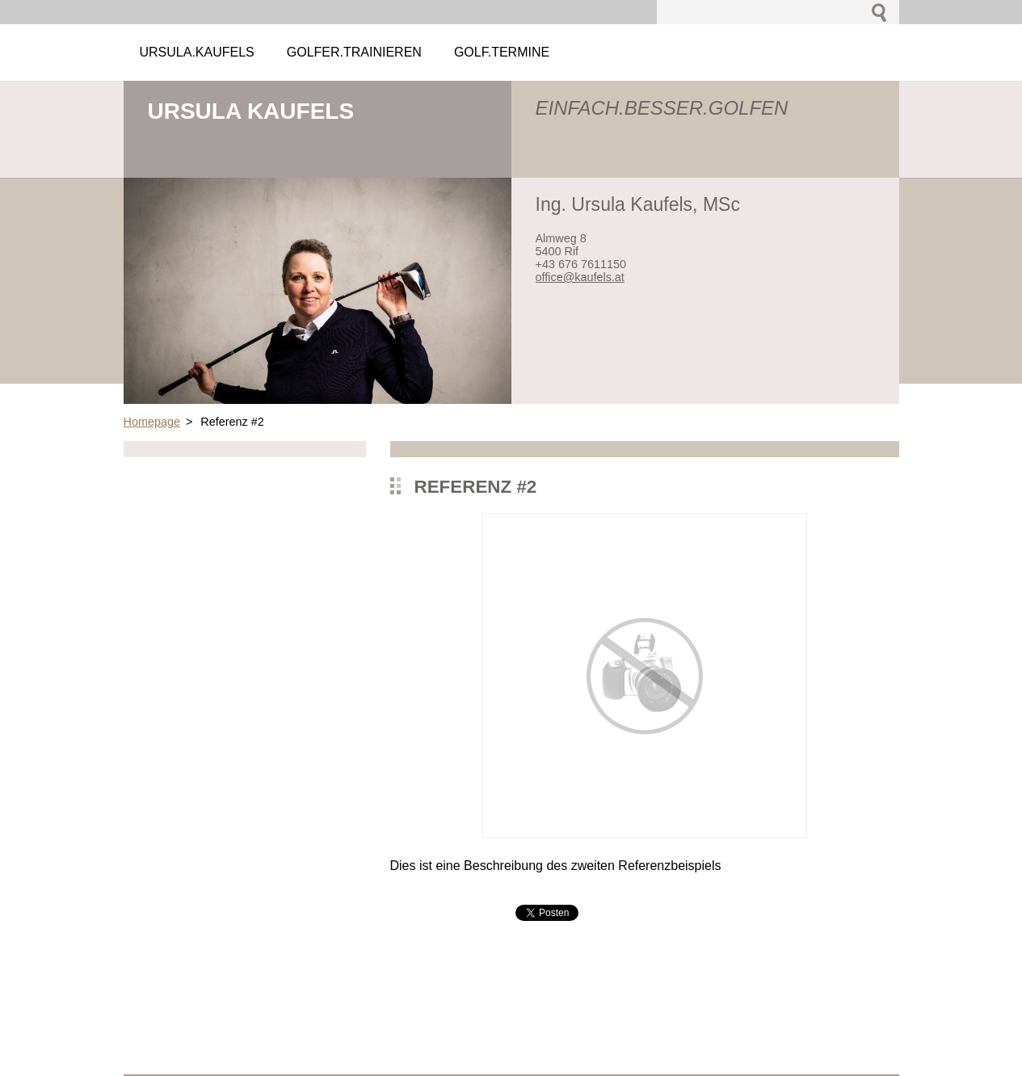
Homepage (152, 421)
